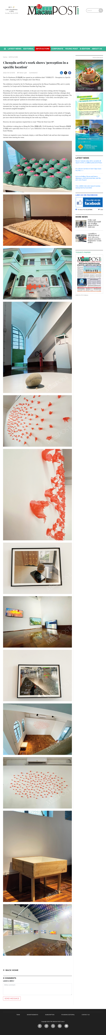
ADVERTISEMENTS (32, 1014)
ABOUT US (97, 49)
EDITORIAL (28, 49)
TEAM (18, 1014)
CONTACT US (86, 1014)
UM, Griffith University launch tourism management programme (87, 187)
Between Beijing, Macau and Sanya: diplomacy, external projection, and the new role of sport (88, 178)
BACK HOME (10, 970)
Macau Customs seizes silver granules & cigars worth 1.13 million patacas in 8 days (88, 162)
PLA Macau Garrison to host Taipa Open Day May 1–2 (88, 169)
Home (5, 57)
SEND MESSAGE (12, 998)
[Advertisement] (53, 33)
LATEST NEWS (14, 49)
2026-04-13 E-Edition (81, 295)
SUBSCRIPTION (49, 1014)
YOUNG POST (71, 49)
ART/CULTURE (42, 49)
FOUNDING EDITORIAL (68, 1014)
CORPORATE (57, 49)
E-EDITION (85, 49)
